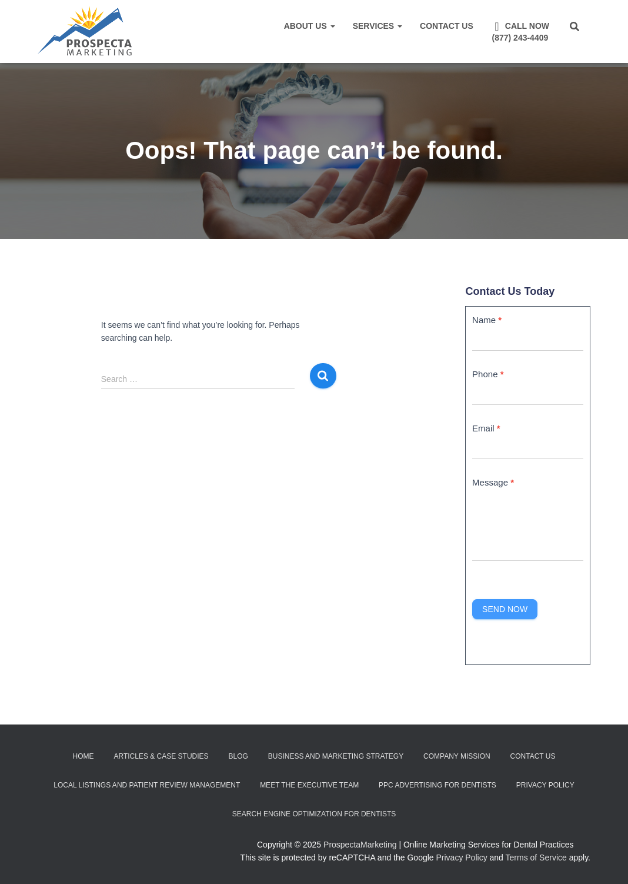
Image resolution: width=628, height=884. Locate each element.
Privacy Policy (545, 785)
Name (487, 320)
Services (377, 26)
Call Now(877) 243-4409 (520, 31)
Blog (238, 756)
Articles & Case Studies (160, 756)
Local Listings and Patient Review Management (147, 785)
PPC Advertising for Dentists (437, 785)
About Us (309, 26)
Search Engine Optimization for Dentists (314, 814)
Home (83, 756)
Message (493, 482)
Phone (487, 374)
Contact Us (446, 26)
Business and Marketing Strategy (335, 756)
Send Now (504, 609)
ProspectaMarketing (360, 844)
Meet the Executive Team (309, 785)
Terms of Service (536, 857)
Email (486, 428)
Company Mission (456, 756)
